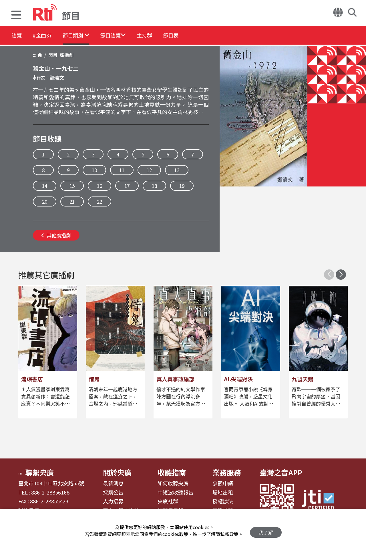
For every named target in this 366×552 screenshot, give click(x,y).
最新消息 (113, 483)
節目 (51, 54)
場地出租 (222, 492)
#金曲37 (47, 35)
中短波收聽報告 (176, 492)
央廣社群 (168, 501)
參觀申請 (222, 483)
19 (181, 185)
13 (176, 170)
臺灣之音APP (281, 472)
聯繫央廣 (39, 472)
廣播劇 (65, 54)
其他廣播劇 (56, 235)
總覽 (17, 35)
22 (99, 201)
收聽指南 (172, 472)
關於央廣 (117, 472)
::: (34, 54)
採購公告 (113, 492)
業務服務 (226, 472)
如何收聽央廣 (173, 483)
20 (44, 201)
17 (127, 185)
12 (149, 170)
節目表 (198, 35)
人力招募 (113, 501)
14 (44, 185)
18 (154, 185)
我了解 (265, 530)
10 (94, 170)
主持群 (167, 35)
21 (72, 201)
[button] (16, 15)
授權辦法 (222, 501)
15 (72, 185)
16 (99, 185)
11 (121, 170)
